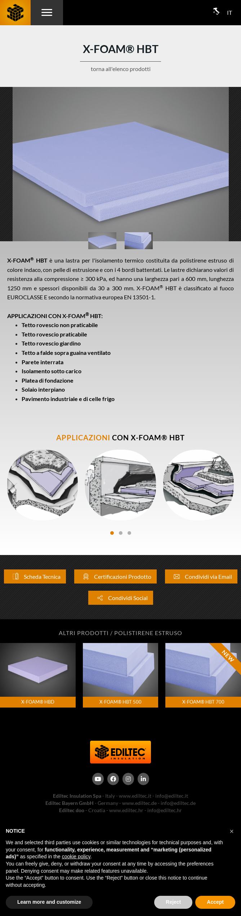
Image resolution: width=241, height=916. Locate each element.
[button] (231, 831)
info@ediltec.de (178, 803)
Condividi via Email (201, 576)
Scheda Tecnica (35, 576)
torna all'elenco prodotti (121, 68)
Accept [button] (215, 902)
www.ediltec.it (135, 796)
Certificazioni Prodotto (115, 576)
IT (229, 12)
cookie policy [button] (76, 856)
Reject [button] (173, 902)
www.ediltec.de (139, 803)
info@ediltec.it (171, 796)
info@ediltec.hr (164, 810)
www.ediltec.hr (126, 810)
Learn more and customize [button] (49, 902)
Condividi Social (121, 597)
